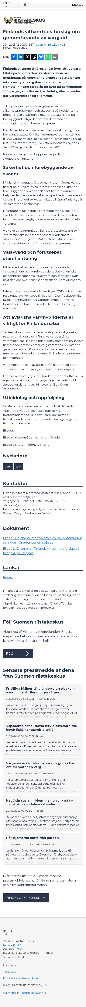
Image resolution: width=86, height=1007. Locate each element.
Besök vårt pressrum (26, 898)
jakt (19, 466)
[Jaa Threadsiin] (34, 57)
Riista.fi (8, 577)
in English (23, 993)
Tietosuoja (9, 971)
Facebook (9, 965)
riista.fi (39, 410)
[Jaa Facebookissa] (14, 57)
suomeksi (9, 993)
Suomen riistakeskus (49, 44)
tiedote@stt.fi (12, 945)
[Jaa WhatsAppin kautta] (48, 57)
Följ (18, 654)
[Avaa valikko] (25, 4)
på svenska (38, 993)
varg (8, 466)
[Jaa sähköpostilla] (55, 57)
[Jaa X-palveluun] (27, 57)
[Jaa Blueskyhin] (41, 57)
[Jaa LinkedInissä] (21, 57)
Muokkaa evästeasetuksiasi (21, 978)
